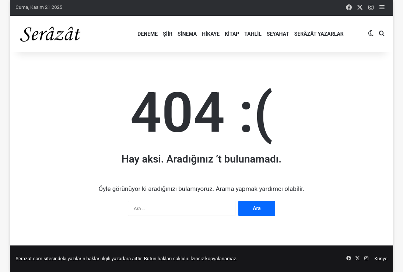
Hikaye (211, 34)
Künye (380, 258)
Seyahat (278, 34)
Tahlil (252, 34)
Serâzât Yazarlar (319, 34)
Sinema (187, 34)
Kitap (232, 34)
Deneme (147, 34)
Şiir (167, 34)
